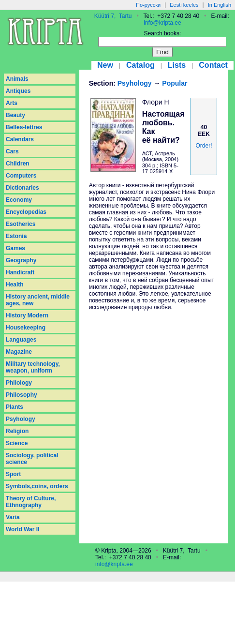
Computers (21, 175)
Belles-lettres (24, 127)
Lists (177, 65)
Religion (17, 431)
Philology (19, 382)
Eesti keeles (184, 5)
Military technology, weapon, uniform (33, 367)
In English (219, 5)
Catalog (140, 65)
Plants (14, 407)
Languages (21, 339)
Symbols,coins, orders (37, 486)
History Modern (27, 315)
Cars (12, 151)
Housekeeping (25, 327)
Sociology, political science (32, 458)
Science (17, 443)
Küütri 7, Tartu (113, 16)
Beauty (15, 115)
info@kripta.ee (162, 22)
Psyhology (20, 419)
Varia (13, 517)
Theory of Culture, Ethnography (31, 502)
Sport (13, 474)
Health (15, 284)
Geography (21, 260)
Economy (19, 199)
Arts (11, 103)
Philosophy (21, 394)
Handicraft (20, 272)
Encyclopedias (26, 212)
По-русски (148, 5)
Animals (17, 78)
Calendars (20, 139)
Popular (174, 83)
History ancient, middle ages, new (38, 300)
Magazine (19, 351)
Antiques (18, 91)
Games (15, 248)
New (105, 65)
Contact (213, 65)
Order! (203, 145)
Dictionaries (22, 187)
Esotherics (20, 224)
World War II (22, 529)
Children (17, 163)
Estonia (16, 236)
